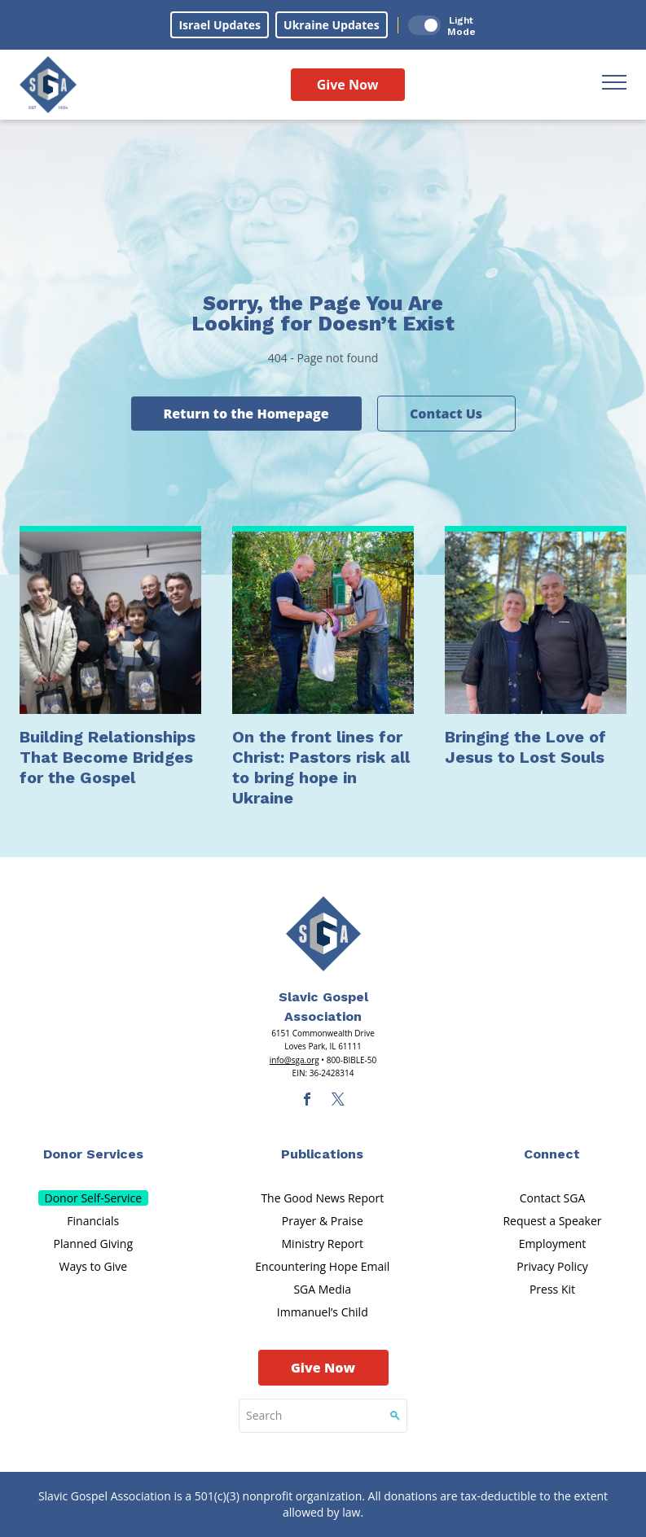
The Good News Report (322, 1198)
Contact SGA (553, 1198)
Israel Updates (219, 25)
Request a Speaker (552, 1220)
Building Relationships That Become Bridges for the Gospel (108, 757)
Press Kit (552, 1289)
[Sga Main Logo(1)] (323, 933)
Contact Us (446, 414)
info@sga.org (294, 1060)
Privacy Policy (551, 1266)
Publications (322, 1154)
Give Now (348, 85)
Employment (553, 1243)
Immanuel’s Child (322, 1312)
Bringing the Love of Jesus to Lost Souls (525, 747)
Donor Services (93, 1154)
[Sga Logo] (48, 84)
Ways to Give (93, 1266)
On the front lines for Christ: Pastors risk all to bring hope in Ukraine (321, 767)
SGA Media (322, 1289)
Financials (93, 1220)
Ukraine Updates (331, 25)
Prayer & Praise (322, 1220)
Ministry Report (322, 1243)
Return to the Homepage (245, 414)
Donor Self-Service (94, 1198)
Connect (552, 1154)
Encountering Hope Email (322, 1266)
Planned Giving (93, 1243)
